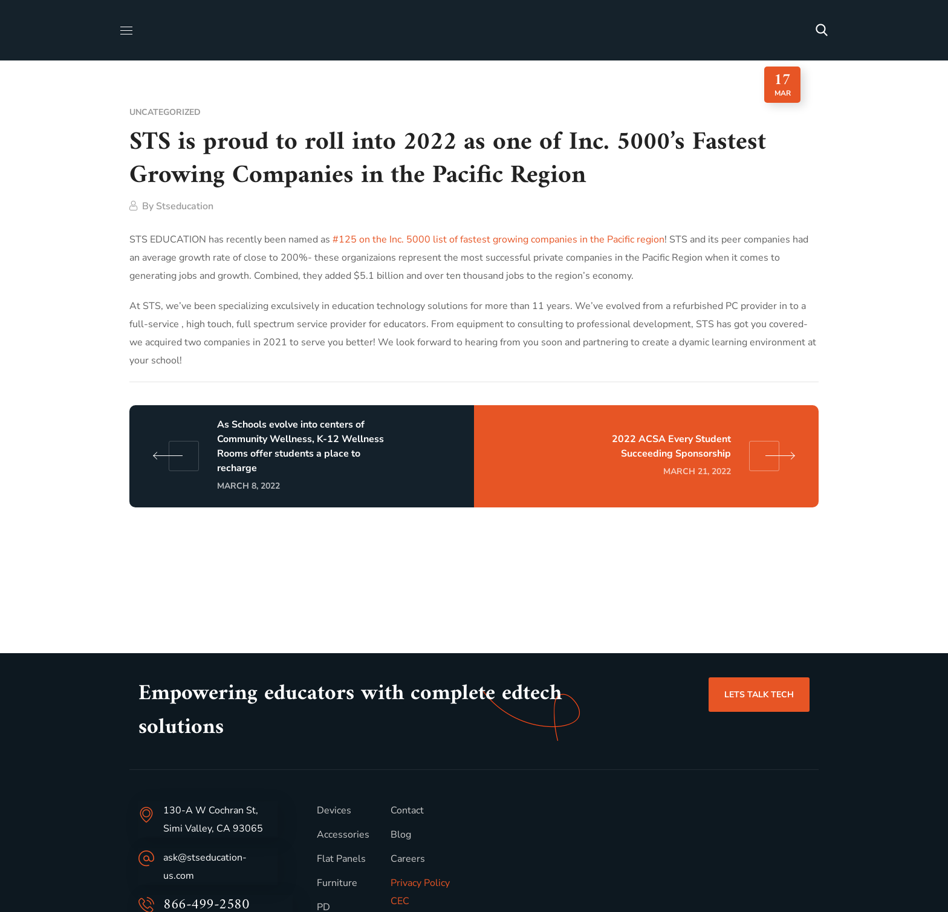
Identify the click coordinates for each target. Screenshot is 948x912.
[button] (822, 30)
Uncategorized (165, 112)
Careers (408, 858)
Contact (407, 810)
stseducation (184, 206)
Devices (334, 810)
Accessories (343, 834)
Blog (401, 834)
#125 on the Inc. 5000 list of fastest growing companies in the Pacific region (498, 239)
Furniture (337, 883)
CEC (400, 901)
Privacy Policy (420, 883)
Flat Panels (341, 858)
